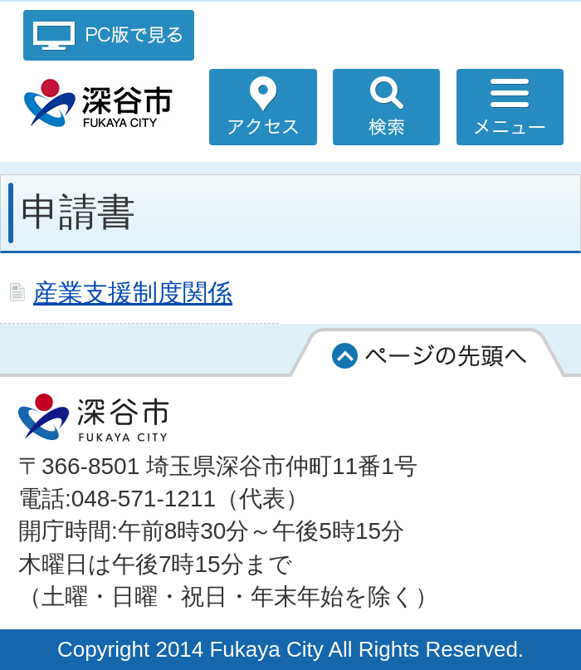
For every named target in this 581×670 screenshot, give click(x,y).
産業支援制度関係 (132, 292)
